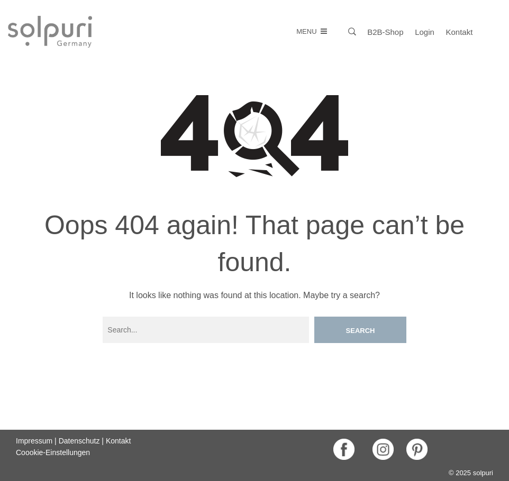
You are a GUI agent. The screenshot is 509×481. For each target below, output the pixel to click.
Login (424, 31)
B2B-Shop (385, 31)
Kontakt (459, 31)
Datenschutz (79, 441)
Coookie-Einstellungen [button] (53, 452)
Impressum (34, 441)
